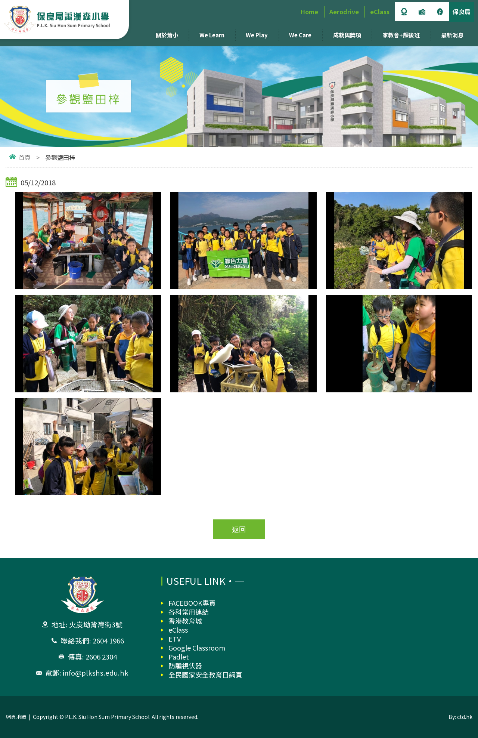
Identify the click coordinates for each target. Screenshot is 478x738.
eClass (379, 11)
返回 (239, 529)
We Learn (211, 35)
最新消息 (452, 35)
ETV (174, 638)
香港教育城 (185, 621)
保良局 (462, 11)
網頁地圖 (16, 716)
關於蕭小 (167, 35)
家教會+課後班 (401, 35)
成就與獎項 (347, 35)
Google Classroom (196, 647)
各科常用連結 (188, 612)
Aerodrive (344, 11)
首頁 (25, 157)
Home (309, 11)
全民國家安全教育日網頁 (205, 674)
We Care (300, 35)
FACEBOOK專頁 (192, 603)
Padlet (178, 656)
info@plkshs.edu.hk (95, 672)
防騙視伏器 (185, 665)
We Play (257, 35)
